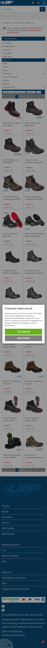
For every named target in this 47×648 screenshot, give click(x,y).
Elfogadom (23, 331)
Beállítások (23, 338)
